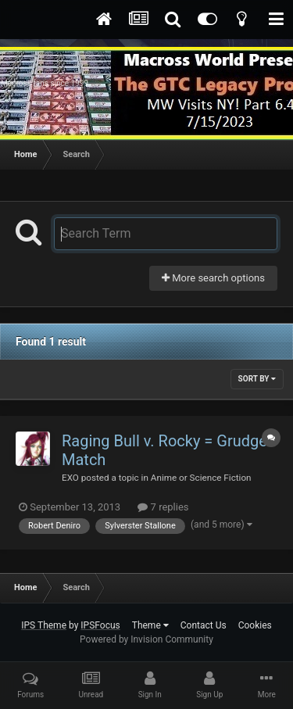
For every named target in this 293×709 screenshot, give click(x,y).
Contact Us (203, 625)
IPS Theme (43, 625)
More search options (213, 278)
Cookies (255, 625)
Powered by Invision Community (146, 639)
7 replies (163, 507)
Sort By (257, 378)
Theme (150, 625)
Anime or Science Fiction (201, 477)
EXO (70, 477)
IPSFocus (100, 625)
